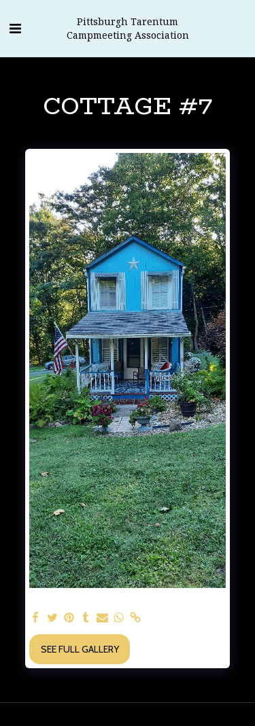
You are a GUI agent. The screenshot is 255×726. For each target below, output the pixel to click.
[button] (15, 28)
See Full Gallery (80, 649)
